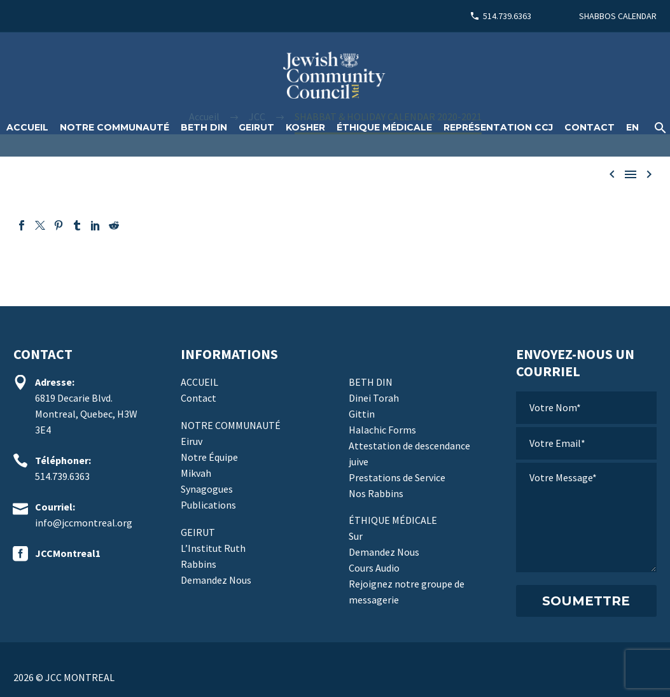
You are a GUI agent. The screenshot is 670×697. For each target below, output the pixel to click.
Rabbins (198, 564)
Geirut (256, 127)
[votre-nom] (586, 407)
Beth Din (204, 127)
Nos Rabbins (376, 493)
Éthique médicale (384, 127)
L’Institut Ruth (213, 548)
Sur (356, 536)
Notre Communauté (114, 127)
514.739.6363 (507, 16)
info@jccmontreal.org (83, 522)
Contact (589, 127)
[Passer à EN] (632, 128)
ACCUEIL (27, 127)
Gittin (362, 413)
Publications (208, 504)
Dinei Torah (374, 397)
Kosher (305, 127)
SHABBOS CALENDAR (618, 16)
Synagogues (207, 488)
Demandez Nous (216, 580)
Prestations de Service (397, 477)
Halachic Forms (382, 429)
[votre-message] (586, 517)
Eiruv (191, 441)
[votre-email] (586, 443)
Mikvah (196, 473)
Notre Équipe (209, 457)
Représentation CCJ (498, 127)
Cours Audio (374, 567)
